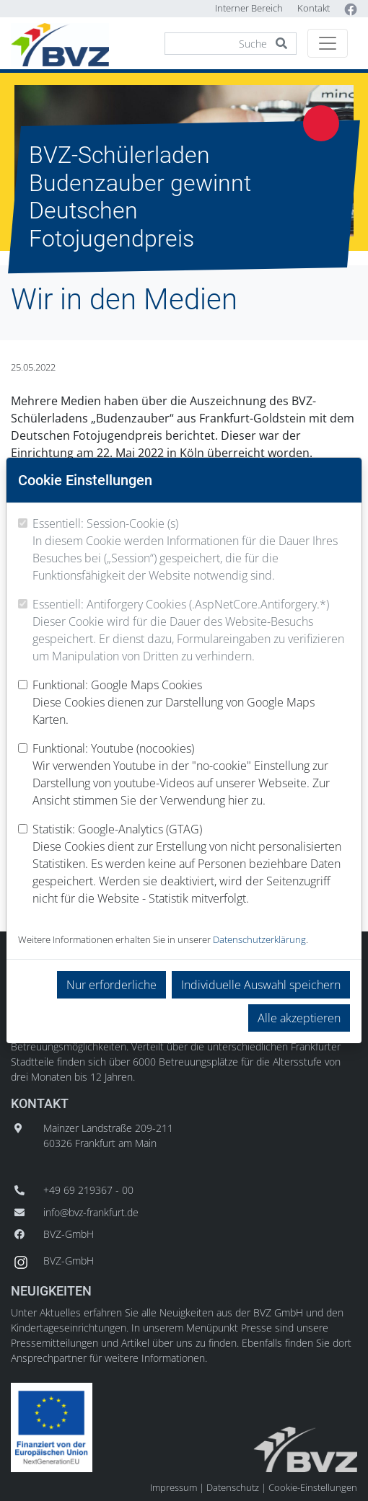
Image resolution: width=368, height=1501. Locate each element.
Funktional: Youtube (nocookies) (191, 774)
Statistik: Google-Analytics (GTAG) (191, 864)
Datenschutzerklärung (259, 939)
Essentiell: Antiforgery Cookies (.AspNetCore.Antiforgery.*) (191, 630)
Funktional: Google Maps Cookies (191, 702)
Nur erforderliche (111, 985)
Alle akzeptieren (299, 1018)
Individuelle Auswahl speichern (261, 985)
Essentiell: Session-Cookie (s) (191, 549)
